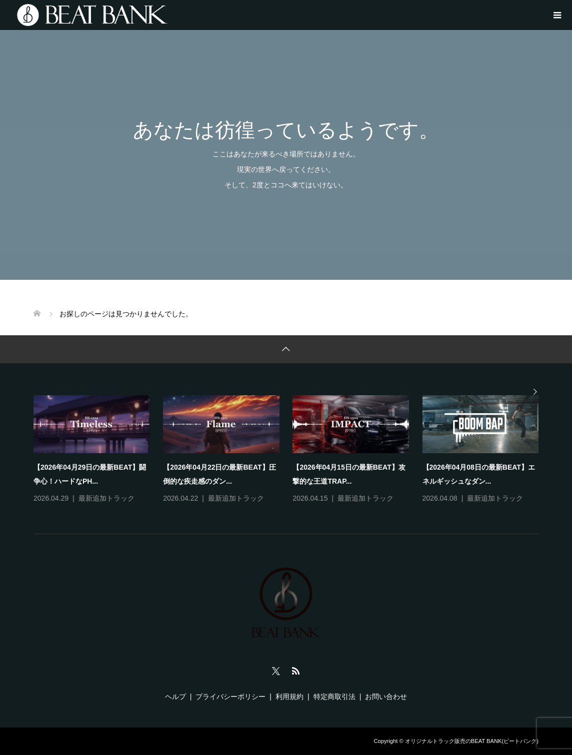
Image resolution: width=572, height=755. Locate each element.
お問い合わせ (386, 697)
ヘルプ (175, 697)
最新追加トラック (106, 498)
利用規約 (290, 697)
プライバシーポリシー (231, 697)
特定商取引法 (335, 697)
